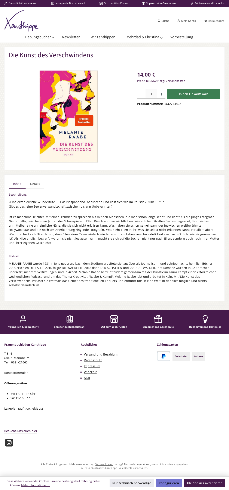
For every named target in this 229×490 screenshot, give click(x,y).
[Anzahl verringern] (141, 94)
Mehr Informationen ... (35, 485)
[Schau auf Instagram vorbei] (9, 442)
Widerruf (90, 372)
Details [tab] (35, 184)
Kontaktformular (16, 373)
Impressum (92, 366)
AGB (87, 378)
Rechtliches (89, 344)
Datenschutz (93, 360)
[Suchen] (163, 20)
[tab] (17, 184)
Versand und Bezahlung (101, 354)
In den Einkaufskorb (193, 94)
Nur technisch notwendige (131, 483)
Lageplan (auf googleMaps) (23, 408)
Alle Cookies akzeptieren (204, 483)
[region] (68, 116)
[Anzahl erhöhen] (161, 94)
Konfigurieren (169, 483)
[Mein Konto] (186, 20)
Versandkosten (104, 464)
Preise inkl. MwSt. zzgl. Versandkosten (161, 81)
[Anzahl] (151, 94)
